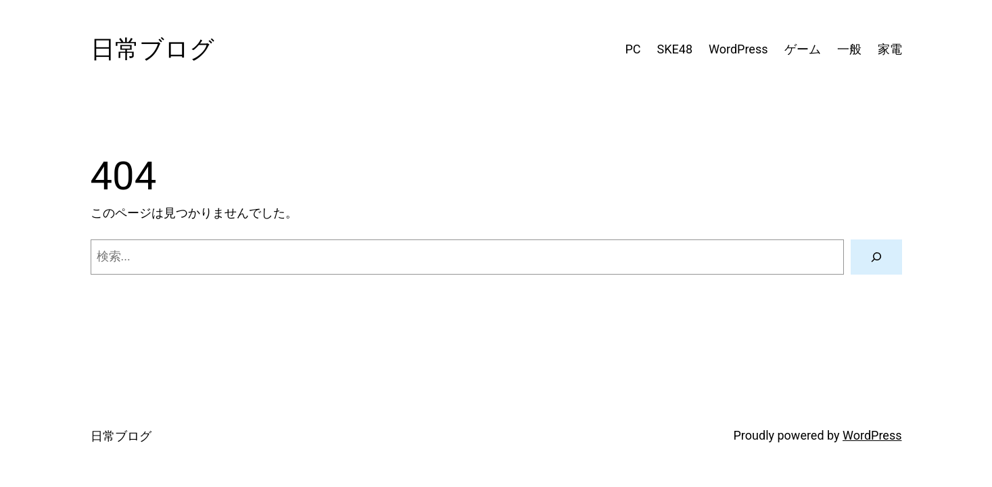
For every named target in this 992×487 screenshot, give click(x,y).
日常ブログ (152, 49)
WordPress (872, 435)
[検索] (876, 257)
